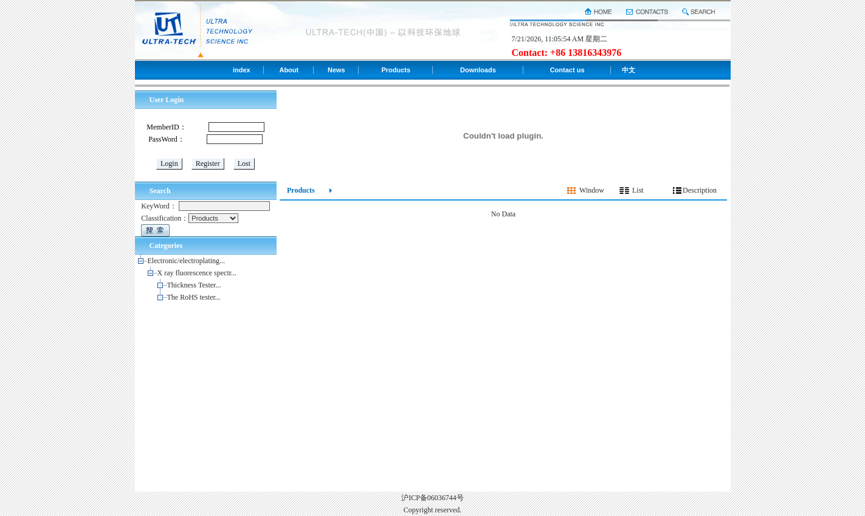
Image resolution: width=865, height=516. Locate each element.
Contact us (567, 70)
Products (395, 70)
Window (591, 190)
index (241, 70)
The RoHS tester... (194, 297)
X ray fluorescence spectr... (197, 273)
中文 (628, 70)
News (336, 70)
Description (700, 190)
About (288, 70)
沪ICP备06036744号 (432, 498)
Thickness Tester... (194, 285)
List (638, 190)
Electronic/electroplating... (187, 260)
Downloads (478, 70)
